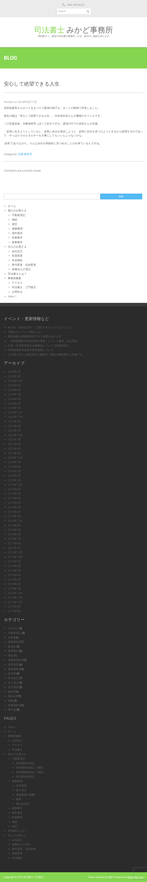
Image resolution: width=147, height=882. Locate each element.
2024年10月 (15, 381)
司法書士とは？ (17, 274)
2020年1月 (14, 480)
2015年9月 (14, 606)
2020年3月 (14, 471)
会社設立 (17, 251)
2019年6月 (14, 498)
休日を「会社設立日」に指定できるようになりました (40, 327)
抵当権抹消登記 (25, 776)
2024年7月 (14, 394)
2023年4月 (14, 426)
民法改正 (13, 678)
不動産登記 (18, 215)
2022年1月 (14, 439)
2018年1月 (14, 538)
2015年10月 (15, 602)
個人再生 (21, 790)
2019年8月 (14, 489)
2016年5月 (14, 570)
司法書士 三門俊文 (24, 287)
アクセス (17, 282)
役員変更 (17, 255)
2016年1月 (14, 588)
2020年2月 (14, 475)
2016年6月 (14, 566)
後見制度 (13, 664)
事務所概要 (14, 278)
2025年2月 (14, 376)
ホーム (12, 206)
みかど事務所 (73, 31)
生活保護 (13, 687)
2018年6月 (14, 529)
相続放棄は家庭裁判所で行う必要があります (34, 336)
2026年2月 (14, 371)
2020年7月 (14, 462)
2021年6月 (14, 444)
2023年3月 (14, 430)
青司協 (12, 709)
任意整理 (21, 785)
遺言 (14, 224)
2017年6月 (14, 543)
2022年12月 (15, 435)
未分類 (12, 673)
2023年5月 (14, 421)
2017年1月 (14, 548)
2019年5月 (14, 503)
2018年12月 (15, 521)
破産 (18, 799)
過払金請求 (22, 803)
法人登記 (13, 682)
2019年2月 (14, 512)
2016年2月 (14, 584)
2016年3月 (14, 579)
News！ (12, 296)
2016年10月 (15, 557)
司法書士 (17, 749)
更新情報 (13, 669)
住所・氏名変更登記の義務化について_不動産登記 (38, 345)
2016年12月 (15, 552)
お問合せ (17, 291)
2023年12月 (15, 412)
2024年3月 (14, 399)
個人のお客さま (17, 210)
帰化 (10, 655)
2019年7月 (14, 493)
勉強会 (12, 646)
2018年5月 (14, 534)
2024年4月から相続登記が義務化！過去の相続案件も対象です (45, 354)
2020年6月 (14, 466)
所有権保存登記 (25, 763)
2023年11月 (15, 417)
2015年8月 (14, 611)
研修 (10, 700)
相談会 (12, 696)
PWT (110, 877)
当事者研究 (25, 154)
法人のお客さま (17, 246)
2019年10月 (15, 484)
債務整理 (17, 228)
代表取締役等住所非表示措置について (30, 350)
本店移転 (17, 260)
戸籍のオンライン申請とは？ (25, 332)
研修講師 (13, 705)
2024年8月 (14, 390)
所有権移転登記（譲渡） (30, 772)
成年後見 (17, 233)
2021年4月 (14, 448)
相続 (14, 219)
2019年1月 (14, 516)
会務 (10, 637)
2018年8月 (14, 525)
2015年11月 (15, 597)
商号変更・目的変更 (24, 265)
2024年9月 (14, 385)
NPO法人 (13, 628)
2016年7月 (14, 561)
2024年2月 (14, 403)
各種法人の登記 (21, 269)
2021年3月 (14, 453)
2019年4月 (14, 507)
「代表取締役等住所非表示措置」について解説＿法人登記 (43, 341)
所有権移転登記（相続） (30, 767)
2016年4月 (14, 575)
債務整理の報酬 (25, 794)
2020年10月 (15, 457)
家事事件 (17, 242)
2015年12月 (15, 593)
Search (62, 11)
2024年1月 (14, 408)
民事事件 (17, 237)
